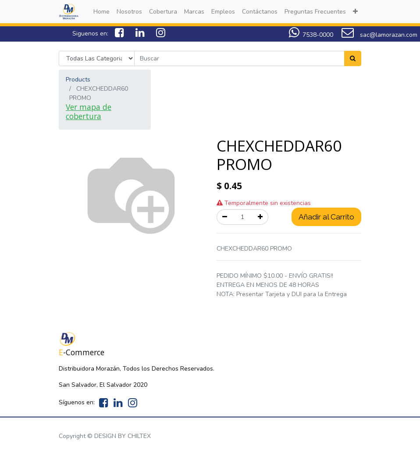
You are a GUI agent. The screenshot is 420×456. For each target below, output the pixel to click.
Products (78, 79)
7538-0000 (318, 35)
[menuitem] (101, 12)
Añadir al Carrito (326, 216)
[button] (355, 12)
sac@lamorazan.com (379, 35)
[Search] (352, 58)
